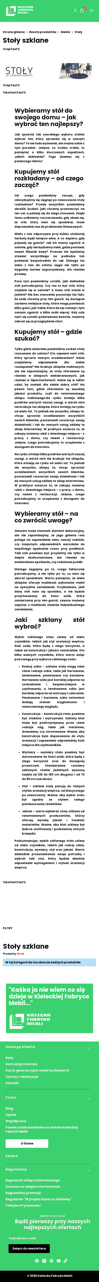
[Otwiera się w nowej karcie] (65, 1261)
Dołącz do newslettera (29, 1248)
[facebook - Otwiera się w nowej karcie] (37, 1261)
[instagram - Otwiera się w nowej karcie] (44, 1261)
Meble (65, 32)
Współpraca (16, 1121)
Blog (9, 1108)
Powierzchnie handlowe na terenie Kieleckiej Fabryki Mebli (42, 1129)
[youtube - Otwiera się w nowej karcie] (58, 1261)
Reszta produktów (42, 32)
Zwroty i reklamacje (22, 1077)
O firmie (27, 1143)
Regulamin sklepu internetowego (33, 1180)
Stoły (78, 32)
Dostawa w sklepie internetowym (33, 1186)
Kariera (12, 1156)
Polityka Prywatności (23, 1205)
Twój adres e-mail (22, 1238)
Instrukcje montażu (22, 1064)
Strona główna (14, 32)
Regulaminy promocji (23, 1193)
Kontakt (12, 1083)
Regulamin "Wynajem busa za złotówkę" (39, 1199)
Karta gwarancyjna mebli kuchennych (37, 1070)
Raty (9, 1058)
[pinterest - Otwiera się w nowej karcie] (51, 1261)
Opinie (11, 1115)
